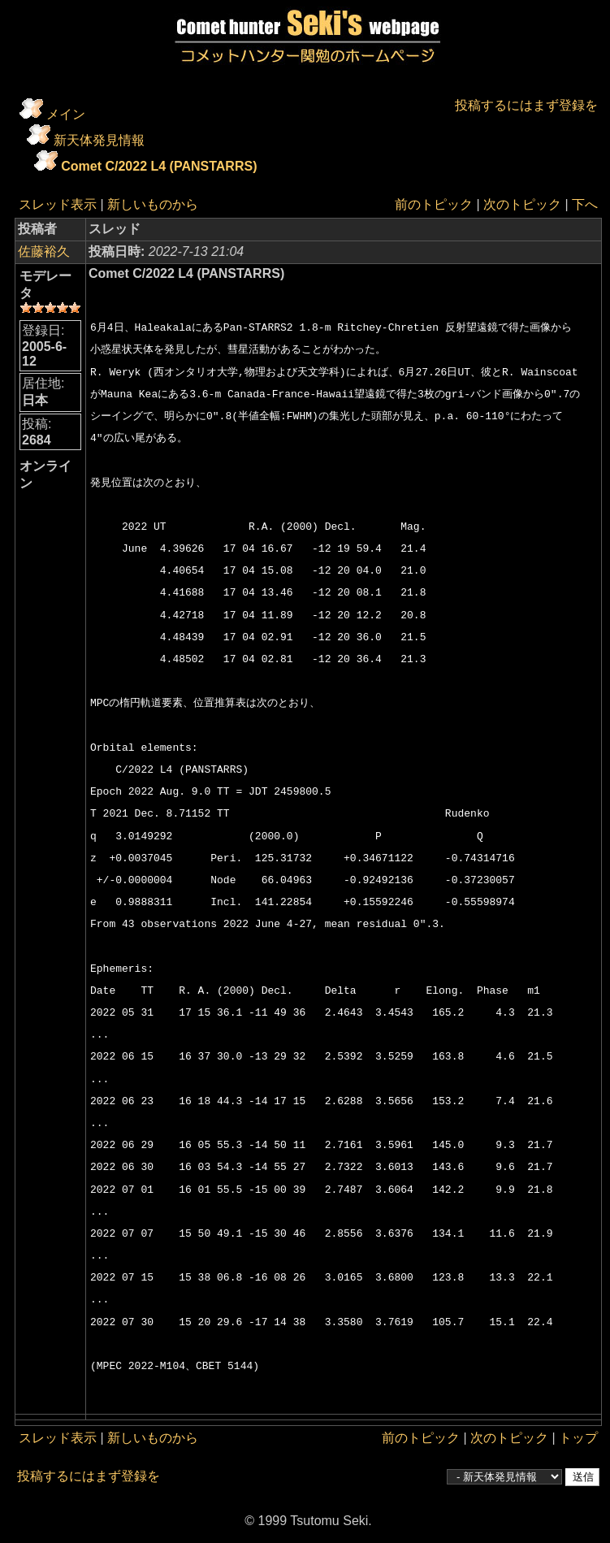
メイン (65, 114)
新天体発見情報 (99, 140)
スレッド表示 (58, 204)
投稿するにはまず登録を (526, 105)
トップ (578, 1438)
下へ (585, 204)
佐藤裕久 (44, 251)
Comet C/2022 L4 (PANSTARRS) (159, 166)
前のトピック (434, 204)
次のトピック (522, 204)
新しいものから (152, 204)
